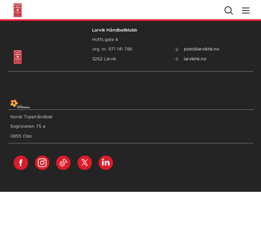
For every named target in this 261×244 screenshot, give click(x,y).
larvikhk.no (190, 59)
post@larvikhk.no (196, 49)
